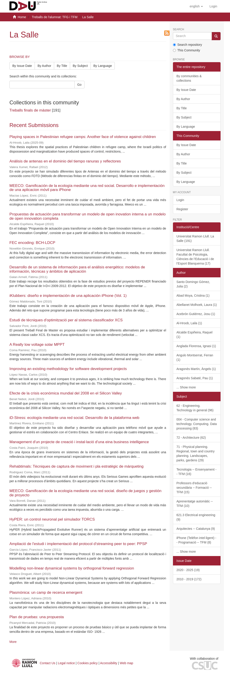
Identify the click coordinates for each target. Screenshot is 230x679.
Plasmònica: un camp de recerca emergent (45, 592)
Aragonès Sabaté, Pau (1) (195, 378)
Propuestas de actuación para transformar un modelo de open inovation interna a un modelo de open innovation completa (87, 216)
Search (178, 29)
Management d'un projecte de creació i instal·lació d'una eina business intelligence (79, 442)
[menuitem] (213, 6)
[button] (196, 6)
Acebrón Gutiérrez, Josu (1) (196, 314)
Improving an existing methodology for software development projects (68, 369)
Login (180, 200)
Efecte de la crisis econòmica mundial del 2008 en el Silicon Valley (65, 393)
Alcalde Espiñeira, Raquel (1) (194, 335)
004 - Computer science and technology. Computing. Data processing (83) (197, 424)
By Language (102, 66)
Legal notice (66, 663)
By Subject (80, 66)
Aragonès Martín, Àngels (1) (196, 369)
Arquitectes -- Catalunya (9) (196, 528)
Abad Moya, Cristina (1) (193, 295)
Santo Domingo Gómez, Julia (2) (193, 284)
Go (79, 84)
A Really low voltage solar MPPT (36, 344)
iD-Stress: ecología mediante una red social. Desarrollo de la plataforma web (74, 418)
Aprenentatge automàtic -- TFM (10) (195, 503)
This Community (186, 50)
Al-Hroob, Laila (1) (189, 323)
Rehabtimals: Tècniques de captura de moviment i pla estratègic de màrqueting (76, 466)
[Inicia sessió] (213, 6)
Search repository (187, 44)
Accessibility (108, 663)
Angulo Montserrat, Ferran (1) (195, 357)
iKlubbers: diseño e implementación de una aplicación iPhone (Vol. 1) (68, 296)
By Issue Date (22, 66)
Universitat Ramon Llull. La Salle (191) (195, 238)
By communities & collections (189, 78)
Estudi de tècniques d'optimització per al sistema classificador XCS (66, 320)
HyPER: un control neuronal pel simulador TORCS (52, 519)
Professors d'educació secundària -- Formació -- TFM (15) (194, 487)
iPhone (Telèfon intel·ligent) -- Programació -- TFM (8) (196, 540)
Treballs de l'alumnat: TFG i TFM (54, 17)
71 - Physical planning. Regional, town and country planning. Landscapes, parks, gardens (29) (196, 453)
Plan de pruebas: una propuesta (36, 617)
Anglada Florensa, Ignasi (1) (196, 346)
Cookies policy (87, 663)
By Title (62, 66)
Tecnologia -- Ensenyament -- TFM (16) (197, 472)
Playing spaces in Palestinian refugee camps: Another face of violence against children (82, 137)
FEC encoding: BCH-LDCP (32, 243)
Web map (126, 663)
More (13, 642)
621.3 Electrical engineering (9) (196, 517)
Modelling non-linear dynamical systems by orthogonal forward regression (71, 568)
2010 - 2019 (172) (189, 579)
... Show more (186, 387)
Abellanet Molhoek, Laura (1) (197, 305)
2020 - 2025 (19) (188, 570)
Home (22, 17)
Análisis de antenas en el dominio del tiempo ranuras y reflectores (65, 161)
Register (182, 209)
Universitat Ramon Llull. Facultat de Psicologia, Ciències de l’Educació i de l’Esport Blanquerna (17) (195, 256)
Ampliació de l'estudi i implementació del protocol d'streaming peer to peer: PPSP (78, 544)
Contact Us (47, 663)
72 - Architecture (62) (191, 437)
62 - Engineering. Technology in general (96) (195, 408)
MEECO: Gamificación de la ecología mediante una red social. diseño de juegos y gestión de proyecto (85, 493)
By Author (44, 66)
